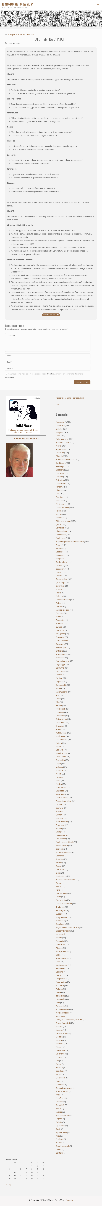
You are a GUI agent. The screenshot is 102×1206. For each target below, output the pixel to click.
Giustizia (59, 849)
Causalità (60, 565)
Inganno (59, 682)
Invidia (58, 1064)
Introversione (61, 893)
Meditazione (61, 876)
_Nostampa (60, 582)
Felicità (59, 511)
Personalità (60, 934)
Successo (59, 914)
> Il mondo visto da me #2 (26, 438)
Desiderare (60, 644)
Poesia (58, 729)
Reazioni (59, 1102)
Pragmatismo (61, 917)
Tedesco (59, 1067)
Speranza (60, 986)
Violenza (59, 767)
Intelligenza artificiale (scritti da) (21, 34)
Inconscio (60, 453)
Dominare (60, 869)
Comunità (60, 668)
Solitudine (60, 658)
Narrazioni (60, 975)
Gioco (58, 699)
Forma (58, 883)
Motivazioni (60, 504)
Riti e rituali (60, 709)
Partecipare (60, 968)
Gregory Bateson (63, 931)
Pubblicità (60, 1085)
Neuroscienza (61, 1033)
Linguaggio (60, 664)
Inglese (59, 1112)
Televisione (60, 996)
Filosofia (59, 456)
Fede (58, 1003)
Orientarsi (60, 1054)
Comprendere (61, 579)
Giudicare (60, 470)
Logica (58, 572)
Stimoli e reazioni (63, 852)
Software (59, 1044)
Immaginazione (62, 661)
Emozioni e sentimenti (65, 460)
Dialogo (59, 832)
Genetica (59, 777)
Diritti (58, 1081)
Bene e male (61, 757)
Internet (59, 1030)
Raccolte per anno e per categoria (70, 398)
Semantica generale (64, 1088)
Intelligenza (61, 538)
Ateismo (59, 948)
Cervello (59, 804)
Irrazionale (60, 999)
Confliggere (61, 463)
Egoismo (59, 972)
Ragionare (60, 555)
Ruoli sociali (61, 736)
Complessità (61, 685)
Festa (58, 890)
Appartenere (61, 449)
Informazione (61, 692)
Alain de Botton (62, 1115)
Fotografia (60, 1006)
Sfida (58, 962)
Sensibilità (60, 1105)
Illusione (59, 678)
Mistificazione (61, 753)
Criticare (59, 651)
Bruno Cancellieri (63, 1023)
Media (58, 774)
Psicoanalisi (60, 945)
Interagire (60, 422)
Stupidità (59, 623)
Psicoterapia (61, 647)
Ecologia (59, 750)
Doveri (58, 1149)
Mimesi (59, 1040)
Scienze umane (62, 1091)
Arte (57, 695)
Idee (57, 702)
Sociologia (60, 1071)
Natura (59, 743)
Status (58, 617)
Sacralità (59, 808)
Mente (58, 446)
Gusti (58, 1129)
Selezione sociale (63, 1146)
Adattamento (61, 958)
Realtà (58, 886)
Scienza (59, 675)
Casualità (60, 613)
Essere (58, 866)
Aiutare (59, 938)
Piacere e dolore (62, 442)
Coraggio (60, 941)
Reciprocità (60, 979)
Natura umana (62, 439)
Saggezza (60, 559)
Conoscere (60, 425)
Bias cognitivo (61, 740)
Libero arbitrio (61, 531)
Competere (60, 483)
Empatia (59, 726)
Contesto (59, 1153)
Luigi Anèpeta (61, 965)
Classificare (60, 1078)
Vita (57, 494)
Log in (58, 404)
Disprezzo (60, 791)
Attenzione (60, 794)
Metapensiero (61, 951)
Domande (60, 630)
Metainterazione (62, 1013)
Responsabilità (62, 845)
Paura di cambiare (63, 801)
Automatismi (61, 654)
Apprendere (60, 620)
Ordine (58, 955)
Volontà (59, 589)
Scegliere (59, 552)
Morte (58, 688)
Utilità (58, 992)
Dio (57, 1061)
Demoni (59, 815)
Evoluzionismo (62, 822)
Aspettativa (60, 1016)
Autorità (59, 989)
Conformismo (61, 562)
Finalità (59, 863)
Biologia (59, 1037)
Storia (58, 897)
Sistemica (60, 480)
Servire (58, 1074)
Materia (59, 1143)
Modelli (59, 828)
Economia (60, 856)
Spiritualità (60, 760)
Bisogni (59, 429)
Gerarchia (60, 586)
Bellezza (59, 596)
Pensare (59, 487)
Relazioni (59, 497)
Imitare (59, 606)
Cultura (59, 627)
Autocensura (61, 787)
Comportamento (63, 600)
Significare (60, 1098)
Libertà (59, 490)
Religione (59, 432)
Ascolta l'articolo (51, 315)
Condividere (61, 535)
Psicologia (60, 466)
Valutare (59, 477)
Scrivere (59, 1057)
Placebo (59, 1026)
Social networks (62, 1009)
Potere (58, 603)
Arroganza (60, 634)
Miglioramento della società (67, 927)
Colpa (58, 763)
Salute (58, 1108)
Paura (58, 548)
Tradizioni (60, 907)
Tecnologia (60, 910)
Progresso (60, 825)
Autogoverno (61, 719)
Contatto (69, 1200)
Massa (58, 1047)
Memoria (59, 818)
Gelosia (59, 1122)
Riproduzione (61, 1132)
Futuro (58, 746)
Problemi (59, 811)
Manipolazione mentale (65, 880)
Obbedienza (61, 839)
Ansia (58, 1095)
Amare (58, 545)
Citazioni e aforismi (64, 904)
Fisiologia (60, 1139)
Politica (59, 501)
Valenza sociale (62, 798)
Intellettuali (60, 1050)
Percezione (60, 716)
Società (59, 518)
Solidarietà (60, 921)
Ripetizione (60, 1126)
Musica (59, 784)
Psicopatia (60, 637)
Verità (58, 514)
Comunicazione (62, 507)
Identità (59, 576)
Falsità (58, 593)
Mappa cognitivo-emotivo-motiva (70, 541)
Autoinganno (61, 733)
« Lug (8, 1184)
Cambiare (60, 528)
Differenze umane (63, 521)
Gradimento (61, 900)
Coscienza (60, 473)
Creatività (60, 712)
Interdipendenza (62, 610)
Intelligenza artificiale (65, 842)
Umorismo (60, 671)
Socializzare (61, 924)
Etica (58, 436)
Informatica (61, 982)
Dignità (59, 1119)
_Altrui (58, 524)
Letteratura (60, 723)
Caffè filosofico (62, 641)
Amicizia (59, 859)
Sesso (58, 781)
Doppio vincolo (62, 835)
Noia (58, 1136)
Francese (59, 770)
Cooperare (60, 569)
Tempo (59, 705)
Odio (58, 873)
